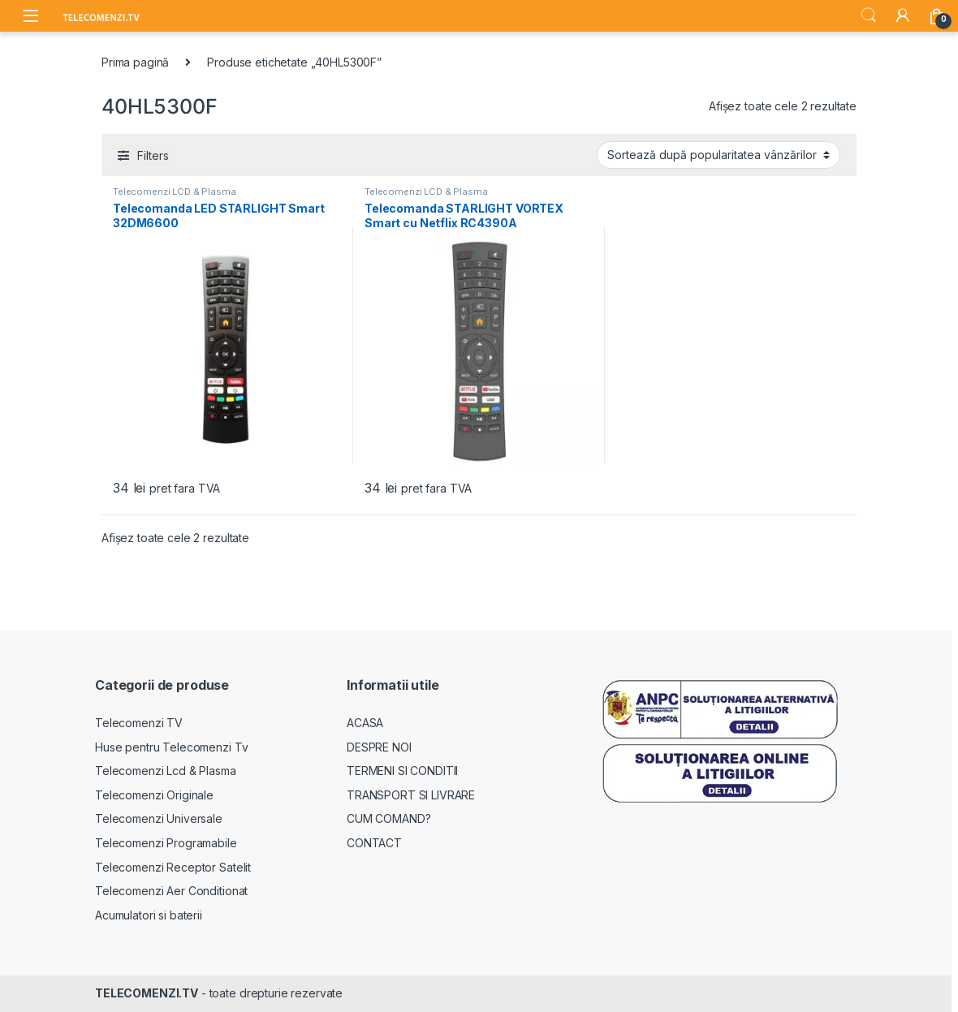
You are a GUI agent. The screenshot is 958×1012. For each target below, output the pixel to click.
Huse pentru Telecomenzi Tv (171, 747)
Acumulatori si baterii (148, 915)
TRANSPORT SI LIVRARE (411, 795)
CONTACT (374, 843)
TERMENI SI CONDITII (402, 770)
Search (869, 15)
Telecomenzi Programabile (166, 843)
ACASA (365, 723)
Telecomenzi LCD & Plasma (174, 191)
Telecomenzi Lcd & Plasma (165, 770)
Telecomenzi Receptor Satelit (173, 867)
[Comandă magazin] (718, 155)
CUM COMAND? (388, 818)
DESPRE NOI (379, 747)
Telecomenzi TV (139, 723)
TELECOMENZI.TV (146, 993)
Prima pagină (135, 62)
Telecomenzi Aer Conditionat (171, 891)
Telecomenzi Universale (158, 818)
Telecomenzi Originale (154, 795)
